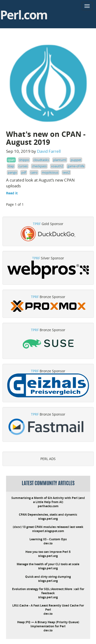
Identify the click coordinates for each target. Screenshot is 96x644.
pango (12, 172)
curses (23, 166)
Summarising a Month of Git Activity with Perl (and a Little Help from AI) (48, 500)
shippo (24, 160)
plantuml (59, 160)
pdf (23, 172)
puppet (76, 160)
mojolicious (50, 172)
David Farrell (49, 151)
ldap (11, 166)
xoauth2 (57, 166)
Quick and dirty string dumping (48, 577)
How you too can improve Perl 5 (48, 552)
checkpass (39, 166)
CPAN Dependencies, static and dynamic (48, 514)
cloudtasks (41, 160)
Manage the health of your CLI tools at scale (48, 564)
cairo (33, 172)
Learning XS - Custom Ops (48, 539)
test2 (66, 172)
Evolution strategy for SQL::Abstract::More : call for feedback (48, 591)
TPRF (37, 223)
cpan (11, 160)
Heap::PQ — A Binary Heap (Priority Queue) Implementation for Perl (48, 624)
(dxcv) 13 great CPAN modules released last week (48, 527)
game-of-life (75, 166)
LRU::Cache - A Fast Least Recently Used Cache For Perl (48, 607)
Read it (12, 193)
